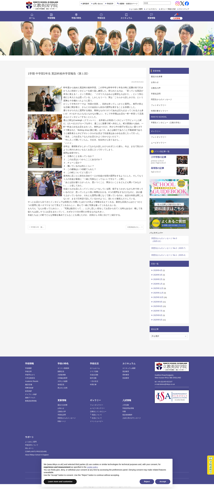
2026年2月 (157, 279)
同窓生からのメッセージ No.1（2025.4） (169, 255)
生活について (97, 418)
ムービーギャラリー (97, 408)
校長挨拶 (28, 391)
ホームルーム (95, 368)
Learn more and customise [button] (60, 481)
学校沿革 (28, 371)
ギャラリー (95, 400)
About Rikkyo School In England (36, 455)
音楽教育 (125, 378)
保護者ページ (128, 4)
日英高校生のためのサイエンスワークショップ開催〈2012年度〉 (135, 227)
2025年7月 (157, 311)
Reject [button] (147, 481)
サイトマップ (184, 9)
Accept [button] (163, 481)
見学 (110, 4)
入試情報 (126, 400)
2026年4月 (157, 270)
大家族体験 (62, 375)
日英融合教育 (62, 378)
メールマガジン (151, 9)
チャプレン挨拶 (31, 394)
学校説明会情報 (128, 408)
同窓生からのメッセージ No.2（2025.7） (169, 248)
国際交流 (61, 371)
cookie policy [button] (92, 467)
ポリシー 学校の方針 (168, 9)
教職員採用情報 (31, 401)
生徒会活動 (94, 375)
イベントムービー (96, 421)
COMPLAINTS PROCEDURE (36, 452)
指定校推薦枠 (127, 415)
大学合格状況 (30, 378)
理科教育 (125, 375)
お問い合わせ (98, 4)
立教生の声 (155, 88)
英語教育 (125, 371)
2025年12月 (158, 288)
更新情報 (151, 18)
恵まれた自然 (62, 388)
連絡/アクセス (30, 398)
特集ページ (62, 421)
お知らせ (155, 82)
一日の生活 (94, 381)
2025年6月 (157, 315)
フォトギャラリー (158, 105)
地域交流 (61, 385)
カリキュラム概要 (129, 368)
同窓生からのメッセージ (161, 99)
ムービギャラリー (158, 143)
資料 (85, 4)
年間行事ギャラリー (159, 111)
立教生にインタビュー (98, 411)
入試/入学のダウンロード (131, 418)
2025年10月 (158, 297)
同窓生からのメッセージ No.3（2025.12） (164, 239)
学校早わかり (30, 375)
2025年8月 (157, 306)
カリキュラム (126, 18)
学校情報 (51, 18)
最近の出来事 (156, 76)
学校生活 (101, 18)
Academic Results (31, 381)
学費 (124, 411)
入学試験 (125, 405)
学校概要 (28, 368)
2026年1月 (157, 284)
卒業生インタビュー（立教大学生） (166, 122)
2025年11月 (158, 293)
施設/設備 (28, 385)
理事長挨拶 (29, 388)
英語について (97, 415)
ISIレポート (29, 448)
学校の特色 (76, 18)
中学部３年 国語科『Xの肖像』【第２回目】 (38, 227)
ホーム (32, 18)
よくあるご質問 (136, 9)
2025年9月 (157, 302)
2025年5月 (157, 320)
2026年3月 (157, 275)
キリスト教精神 (63, 368)
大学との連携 (62, 381)
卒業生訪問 (155, 94)
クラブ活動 (94, 371)
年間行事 (93, 385)
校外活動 (93, 378)
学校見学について (31, 445)
